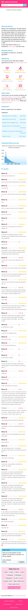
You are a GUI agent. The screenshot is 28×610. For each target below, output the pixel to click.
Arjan (2, 97)
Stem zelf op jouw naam (19, 595)
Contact (21, 601)
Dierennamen (19, 604)
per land (16, 578)
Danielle (3, 100)
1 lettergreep (9, 575)
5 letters (17, 572)
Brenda (24, 99)
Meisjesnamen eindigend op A (14, 123)
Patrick (15, 97)
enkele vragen (12, 46)
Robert (19, 97)
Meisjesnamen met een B (14, 119)
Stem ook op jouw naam (20, 62)
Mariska (13, 100)
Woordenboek (7, 604)
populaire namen (7, 581)
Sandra (8, 100)
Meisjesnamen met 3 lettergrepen (14, 127)
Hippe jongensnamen (14, 584)
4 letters (11, 572)
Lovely (17, 100)
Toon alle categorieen (14, 587)
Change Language (9, 601)
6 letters (22, 572)
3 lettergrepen (8, 578)
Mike (6, 97)
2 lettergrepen (18, 575)
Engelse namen (14, 136)
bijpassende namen (6, 102)
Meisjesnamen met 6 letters (14, 116)
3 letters (6, 572)
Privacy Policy (14, 607)
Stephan (10, 97)
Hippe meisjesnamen (19, 581)
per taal (21, 578)
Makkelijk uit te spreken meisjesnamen (14, 132)
